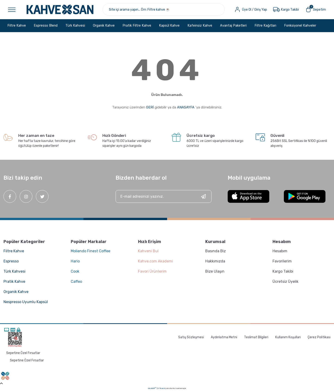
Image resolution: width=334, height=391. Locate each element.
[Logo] (60, 9)
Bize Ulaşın (214, 271)
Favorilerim (282, 261)
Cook (75, 271)
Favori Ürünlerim (152, 271)
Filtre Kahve (13, 251)
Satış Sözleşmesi (191, 337)
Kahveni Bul (148, 251)
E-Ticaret (161, 388)
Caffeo (76, 281)
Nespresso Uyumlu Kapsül (25, 302)
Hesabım (280, 251)
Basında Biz (215, 251)
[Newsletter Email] (163, 196)
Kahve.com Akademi (155, 261)
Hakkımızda (215, 261)
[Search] (164, 9)
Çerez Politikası (319, 337)
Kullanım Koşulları (288, 337)
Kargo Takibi (283, 271)
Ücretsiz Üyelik (285, 281)
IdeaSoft (152, 388)
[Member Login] (250, 9)
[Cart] (315, 9)
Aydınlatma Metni (224, 337)
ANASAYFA (185, 107)
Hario (75, 261)
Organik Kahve (15, 291)
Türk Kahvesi (14, 271)
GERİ (150, 107)
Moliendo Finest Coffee (90, 251)
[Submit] (203, 196)
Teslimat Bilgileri (256, 337)
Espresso (11, 261)
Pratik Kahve (14, 281)
